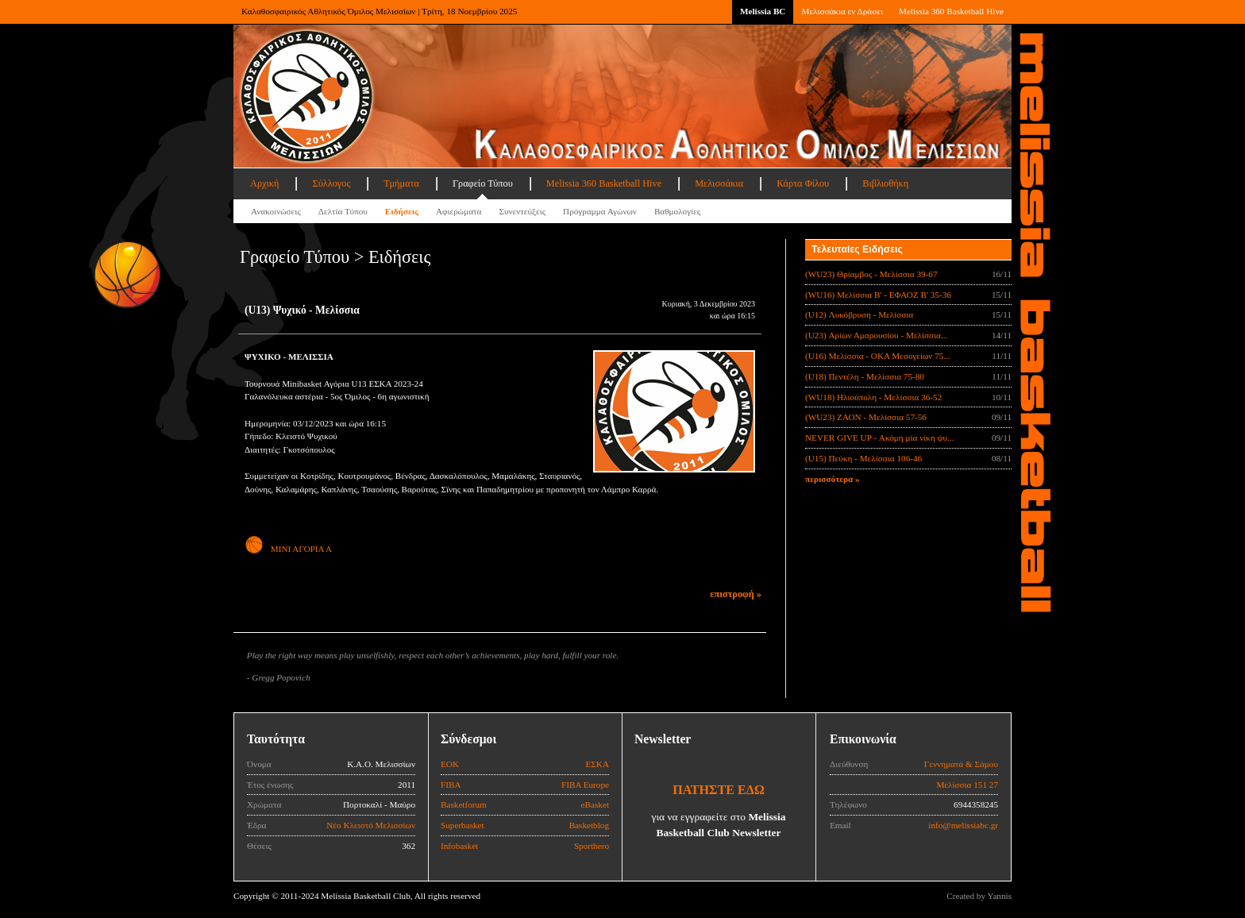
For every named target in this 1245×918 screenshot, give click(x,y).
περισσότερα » (832, 479)
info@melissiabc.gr (963, 825)
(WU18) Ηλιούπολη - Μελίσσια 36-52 (873, 397)
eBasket (595, 804)
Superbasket (462, 825)
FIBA (451, 784)
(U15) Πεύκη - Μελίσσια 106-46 (863, 458)
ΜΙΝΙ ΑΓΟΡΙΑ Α (288, 549)
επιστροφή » (735, 594)
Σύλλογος (331, 183)
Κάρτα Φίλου (803, 183)
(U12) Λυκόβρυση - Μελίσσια (859, 314)
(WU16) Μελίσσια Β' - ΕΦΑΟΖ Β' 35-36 (878, 294)
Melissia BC (763, 11)
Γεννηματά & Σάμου (961, 764)
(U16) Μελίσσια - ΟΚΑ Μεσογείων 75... (877, 356)
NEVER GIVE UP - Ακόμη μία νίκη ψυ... (879, 437)
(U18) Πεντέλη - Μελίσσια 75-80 (864, 376)
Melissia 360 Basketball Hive (951, 11)
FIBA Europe (585, 784)
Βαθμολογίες (677, 211)
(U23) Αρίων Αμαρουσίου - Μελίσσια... (876, 335)
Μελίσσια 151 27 (967, 784)
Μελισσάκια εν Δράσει (841, 11)
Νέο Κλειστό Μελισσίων (370, 825)
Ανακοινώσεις (276, 211)
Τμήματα (401, 183)
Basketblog (589, 825)
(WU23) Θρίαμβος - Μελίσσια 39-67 (871, 274)
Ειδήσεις (401, 211)
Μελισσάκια (719, 183)
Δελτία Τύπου (343, 211)
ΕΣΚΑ (597, 764)
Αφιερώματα (458, 211)
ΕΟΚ (450, 764)
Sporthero (591, 845)
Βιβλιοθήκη (885, 183)
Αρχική (264, 183)
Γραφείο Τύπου (483, 183)
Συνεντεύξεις (522, 211)
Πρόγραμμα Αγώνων (600, 211)
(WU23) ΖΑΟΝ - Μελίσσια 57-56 (866, 417)
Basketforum (464, 804)
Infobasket (459, 845)
